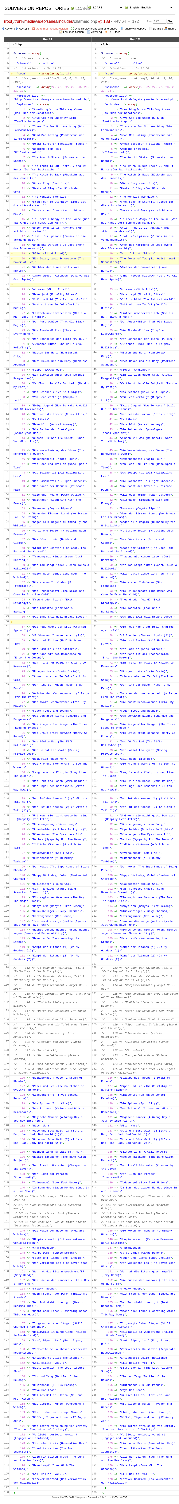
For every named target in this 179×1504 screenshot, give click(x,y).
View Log (96, 32)
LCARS (82, 8)
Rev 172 (135, 39)
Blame (172, 28)
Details (157, 28)
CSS (124, 1497)
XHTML (116, 1497)
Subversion (93, 1497)
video (41, 21)
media (29, 21)
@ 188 (104, 21)
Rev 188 (24, 28)
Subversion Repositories (37, 8)
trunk (18, 21)
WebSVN (69, 1497)
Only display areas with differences (96, 28)
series (52, 21)
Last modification (73, 32)
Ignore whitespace (135, 28)
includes (65, 21)
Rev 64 (9, 28)
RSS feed (115, 32)
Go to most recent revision (52, 28)
